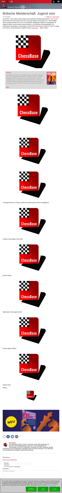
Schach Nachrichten (17, 7)
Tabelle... (5, 387)
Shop (3, 1)
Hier (43, 483)
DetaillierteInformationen (31, 489)
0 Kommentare (55, 16)
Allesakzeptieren (54, 489)
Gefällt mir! (48, 16)
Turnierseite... (35, 28)
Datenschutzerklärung (51, 485)
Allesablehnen (43, 489)
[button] (11, 1)
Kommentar (6, 468)
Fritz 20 (8, 72)
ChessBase (12, 443)
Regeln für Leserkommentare (10, 459)
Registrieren (17, 466)
